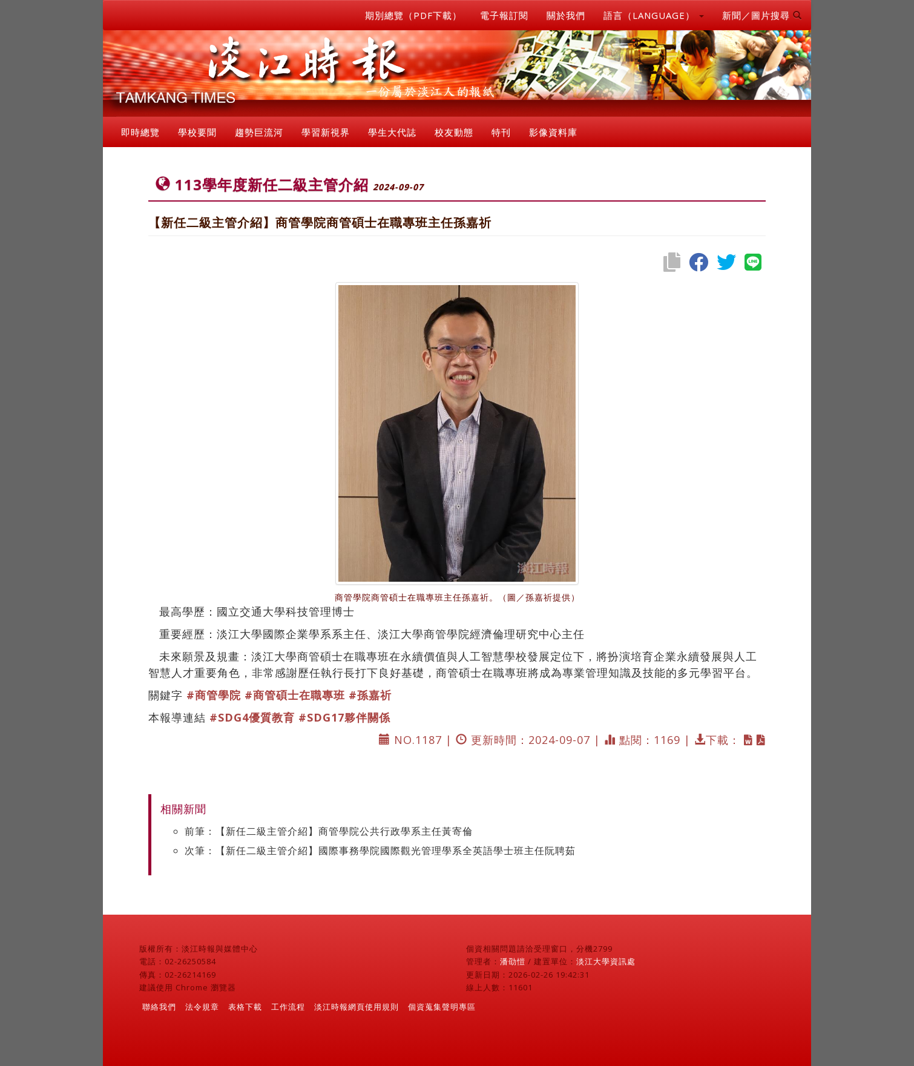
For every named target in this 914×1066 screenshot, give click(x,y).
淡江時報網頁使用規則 (356, 1006)
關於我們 (566, 15)
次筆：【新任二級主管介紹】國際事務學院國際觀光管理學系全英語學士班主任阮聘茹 (380, 850)
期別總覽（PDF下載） (413, 15)
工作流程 (288, 1006)
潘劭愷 (512, 961)
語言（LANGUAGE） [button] (653, 15)
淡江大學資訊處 (606, 961)
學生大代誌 (392, 132)
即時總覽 (140, 132)
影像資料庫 (553, 132)
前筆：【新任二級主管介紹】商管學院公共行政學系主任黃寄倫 (329, 831)
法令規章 (202, 1006)
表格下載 (245, 1006)
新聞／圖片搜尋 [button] (762, 15)
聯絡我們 (159, 1006)
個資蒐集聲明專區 (442, 1006)
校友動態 (454, 132)
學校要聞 (197, 132)
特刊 (501, 132)
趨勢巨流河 (259, 132)
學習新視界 (325, 132)
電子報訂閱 (504, 15)
